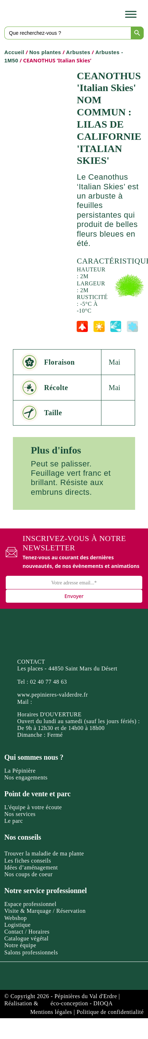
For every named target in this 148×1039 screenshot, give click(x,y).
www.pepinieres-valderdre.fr (52, 695)
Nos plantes (45, 52)
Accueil (14, 52)
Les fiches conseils (27, 861)
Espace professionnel (30, 904)
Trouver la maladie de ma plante (44, 853)
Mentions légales (51, 1012)
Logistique (17, 925)
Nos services (19, 814)
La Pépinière (19, 771)
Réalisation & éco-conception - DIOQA (58, 1003)
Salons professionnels (31, 952)
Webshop (15, 918)
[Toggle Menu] (131, 14)
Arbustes (78, 52)
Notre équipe (20, 945)
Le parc (13, 821)
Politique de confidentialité (110, 1012)
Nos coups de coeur (28, 874)
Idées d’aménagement (31, 867)
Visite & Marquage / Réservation (45, 911)
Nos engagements (26, 777)
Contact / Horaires (26, 932)
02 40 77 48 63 (48, 682)
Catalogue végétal (26, 938)
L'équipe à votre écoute (33, 807)
